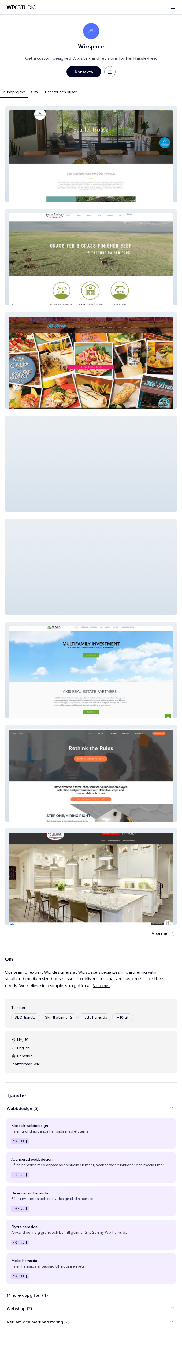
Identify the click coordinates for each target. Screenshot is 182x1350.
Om (34, 91)
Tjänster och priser (60, 91)
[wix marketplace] (21, 7)
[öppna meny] (173, 7)
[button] (91, 154)
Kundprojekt (14, 91)
